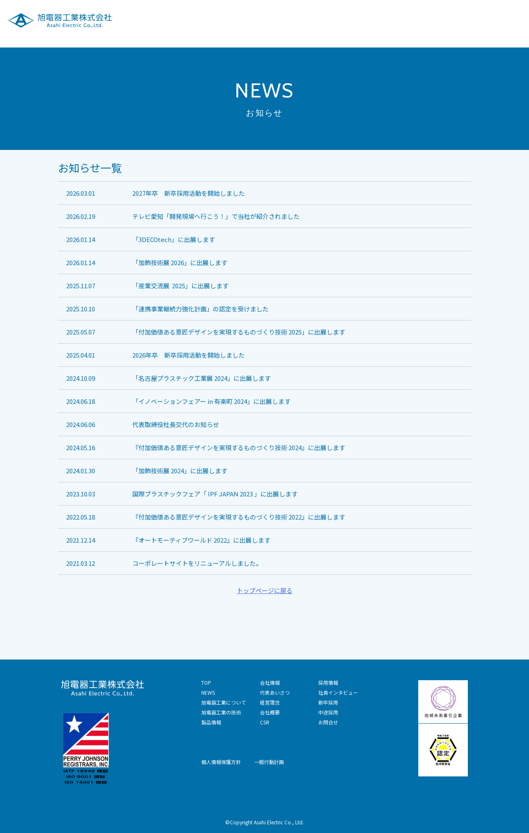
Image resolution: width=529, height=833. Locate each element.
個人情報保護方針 (221, 761)
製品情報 (351, 20)
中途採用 (328, 712)
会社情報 (391, 20)
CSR (424, 20)
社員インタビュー (338, 692)
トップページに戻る (265, 590)
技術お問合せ (503, 20)
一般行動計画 (269, 761)
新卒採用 (328, 702)
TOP (206, 682)
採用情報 (457, 20)
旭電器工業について (232, 20)
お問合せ (328, 722)
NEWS (208, 692)
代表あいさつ (275, 692)
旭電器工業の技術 (299, 20)
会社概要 (270, 712)
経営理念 (270, 702)
